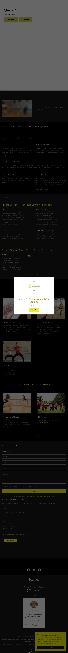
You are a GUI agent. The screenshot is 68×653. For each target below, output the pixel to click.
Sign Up (34, 309)
